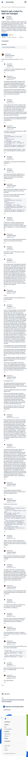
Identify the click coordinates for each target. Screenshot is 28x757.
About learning (7, 733)
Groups (9, 7)
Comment (4, 34)
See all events (7, 709)
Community (10, 2)
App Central (22, 7)
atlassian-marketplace (7, 701)
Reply (2, 685)
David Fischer (8, 54)
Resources (6, 736)
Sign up (7, 47)
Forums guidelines (8, 729)
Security (6, 750)
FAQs (5, 727)
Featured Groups (15, 7)
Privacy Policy (7, 745)
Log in (3, 47)
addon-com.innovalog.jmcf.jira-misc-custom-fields (13, 699)
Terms (5, 747)
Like (2, 61)
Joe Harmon (9, 16)
